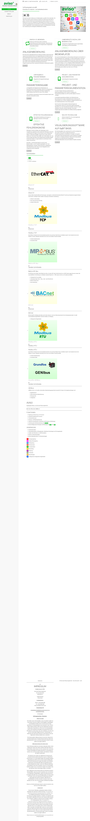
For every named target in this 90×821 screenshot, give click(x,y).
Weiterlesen (33, 48)
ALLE (30, 158)
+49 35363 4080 (44, 1)
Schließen (25, 65)
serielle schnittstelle (32, 161)
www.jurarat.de (49, 815)
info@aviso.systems (54, 1)
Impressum (40, 680)
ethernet (30, 159)
